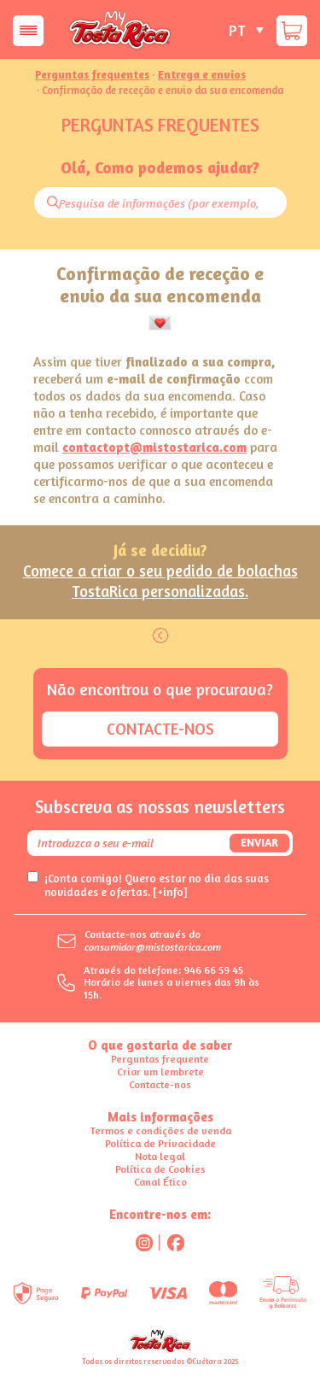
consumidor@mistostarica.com (152, 946)
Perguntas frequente (160, 1058)
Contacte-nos (160, 728)
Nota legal (160, 1156)
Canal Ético (160, 1181)
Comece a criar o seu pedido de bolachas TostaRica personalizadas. (160, 580)
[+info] (170, 892)
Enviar (259, 842)
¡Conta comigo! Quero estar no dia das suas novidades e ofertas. (156, 885)
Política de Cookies (160, 1169)
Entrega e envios (202, 75)
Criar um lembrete (160, 1071)
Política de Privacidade (160, 1143)
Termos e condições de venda (160, 1130)
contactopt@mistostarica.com (154, 447)
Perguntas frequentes (92, 75)
